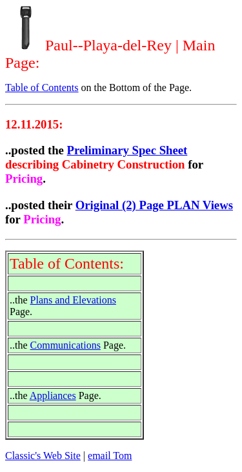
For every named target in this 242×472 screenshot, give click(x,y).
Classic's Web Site (43, 455)
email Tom (110, 455)
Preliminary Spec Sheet (127, 150)
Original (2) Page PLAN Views (154, 205)
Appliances (53, 395)
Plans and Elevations (73, 299)
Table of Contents (42, 87)
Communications (65, 345)
